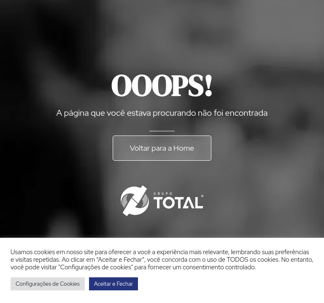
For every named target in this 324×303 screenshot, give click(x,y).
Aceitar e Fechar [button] (113, 283)
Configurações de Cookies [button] (48, 283)
